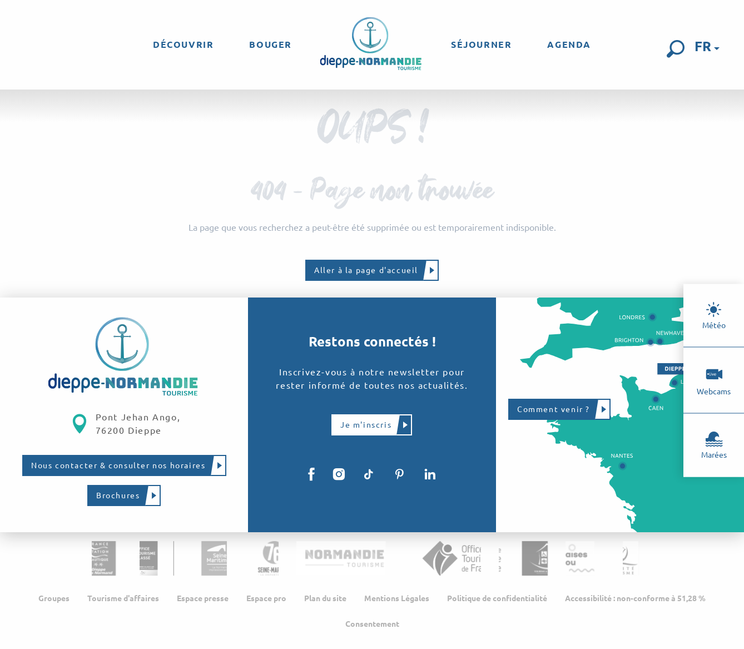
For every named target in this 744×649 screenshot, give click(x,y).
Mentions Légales (396, 601)
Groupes (54, 601)
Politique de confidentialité (497, 601)
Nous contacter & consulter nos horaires (118, 465)
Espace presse (203, 601)
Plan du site (325, 601)
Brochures (118, 495)
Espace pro (266, 601)
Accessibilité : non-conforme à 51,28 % (635, 601)
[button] (675, 49)
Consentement (372, 627)
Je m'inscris (365, 424)
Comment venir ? (553, 409)
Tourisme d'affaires (123, 601)
